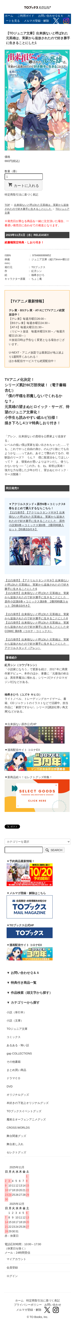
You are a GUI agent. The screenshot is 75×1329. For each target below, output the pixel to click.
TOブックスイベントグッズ (24, 1111)
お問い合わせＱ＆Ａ (50, 15)
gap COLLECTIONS (19, 1053)
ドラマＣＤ (14, 1078)
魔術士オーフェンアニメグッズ (26, 1119)
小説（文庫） (15, 1020)
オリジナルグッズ (18, 1094)
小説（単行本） (16, 1012)
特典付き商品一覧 (23, 982)
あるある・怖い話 (18, 1045)
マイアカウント (16, 1259)
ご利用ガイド (25, 15)
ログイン (12, 1276)
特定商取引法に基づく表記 (21, 194)
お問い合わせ (52, 1304)
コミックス (14, 1037)
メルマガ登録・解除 (36, 20)
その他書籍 (14, 1061)
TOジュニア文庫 (17, 1028)
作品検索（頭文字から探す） (31, 992)
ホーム (9, 15)
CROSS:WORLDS (18, 1127)
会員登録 (12, 1267)
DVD (10, 1086)
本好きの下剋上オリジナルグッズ (28, 1103)
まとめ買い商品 (16, 1070)
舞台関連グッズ (16, 1135)
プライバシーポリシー (28, 1304)
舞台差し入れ (15, 1144)
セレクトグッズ (16, 1152)
